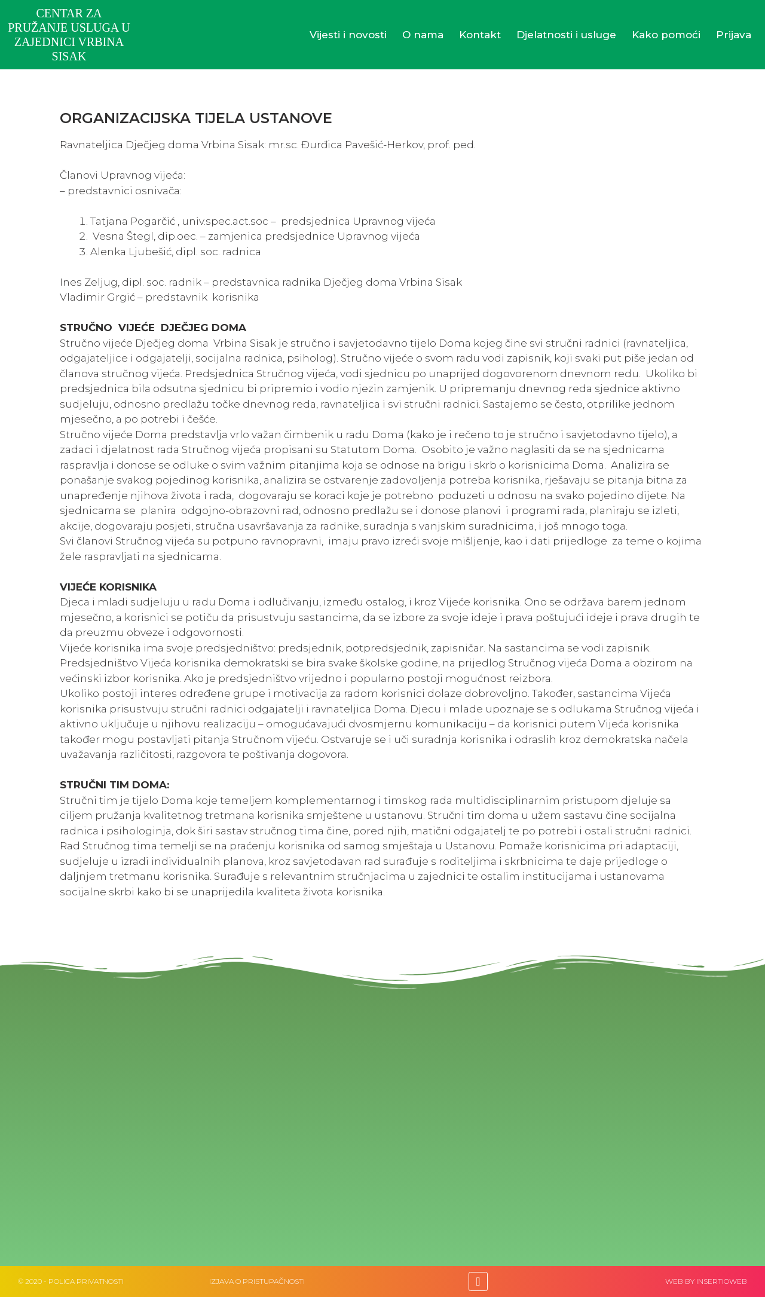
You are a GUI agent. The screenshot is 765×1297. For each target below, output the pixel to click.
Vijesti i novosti (348, 35)
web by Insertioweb (706, 1281)
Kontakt (480, 35)
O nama (422, 35)
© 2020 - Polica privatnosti (71, 1281)
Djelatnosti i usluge (566, 35)
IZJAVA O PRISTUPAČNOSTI (257, 1281)
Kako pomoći (666, 35)
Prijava (733, 35)
